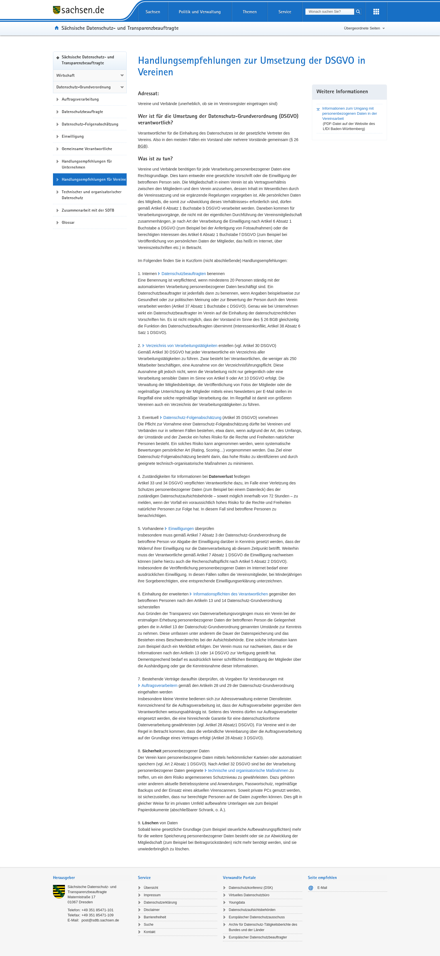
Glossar (68, 222)
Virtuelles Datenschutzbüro (249, 895)
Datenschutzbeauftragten (183, 273)
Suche (149, 925)
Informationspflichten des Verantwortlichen (230, 594)
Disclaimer (152, 910)
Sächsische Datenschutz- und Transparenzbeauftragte (119, 27)
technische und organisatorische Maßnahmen (248, 770)
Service (285, 11)
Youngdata (237, 902)
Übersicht (151, 888)
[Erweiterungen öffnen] (376, 12)
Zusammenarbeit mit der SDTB (88, 210)
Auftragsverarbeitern (160, 685)
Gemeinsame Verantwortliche (87, 148)
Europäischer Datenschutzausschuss (257, 917)
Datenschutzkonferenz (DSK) (251, 888)
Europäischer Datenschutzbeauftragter (258, 937)
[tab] (92, 878)
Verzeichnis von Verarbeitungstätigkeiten (181, 345)
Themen (250, 11)
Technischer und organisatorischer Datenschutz (92, 194)
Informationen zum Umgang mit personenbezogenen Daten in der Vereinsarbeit (349, 113)
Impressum (152, 895)
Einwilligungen (181, 528)
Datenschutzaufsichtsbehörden (252, 910)
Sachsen (153, 11)
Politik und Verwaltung (200, 11)
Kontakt (150, 932)
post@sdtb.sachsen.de (100, 920)
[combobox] (329, 11)
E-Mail (322, 888)
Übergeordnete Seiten (362, 28)
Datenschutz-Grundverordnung (83, 87)
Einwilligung (73, 136)
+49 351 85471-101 (98, 910)
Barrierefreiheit (155, 917)
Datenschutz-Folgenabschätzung (90, 124)
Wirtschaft (65, 75)
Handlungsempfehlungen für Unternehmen (87, 164)
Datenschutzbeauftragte (82, 111)
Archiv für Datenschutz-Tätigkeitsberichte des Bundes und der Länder (263, 927)
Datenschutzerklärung (160, 902)
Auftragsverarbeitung (80, 99)
